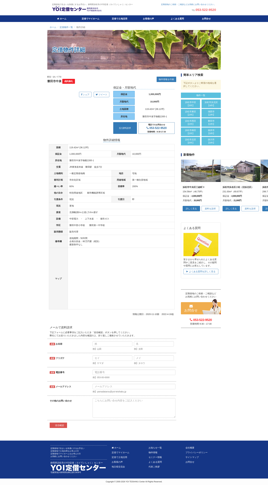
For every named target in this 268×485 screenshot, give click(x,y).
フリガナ (57, 358)
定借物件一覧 (66, 27)
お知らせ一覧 (155, 447)
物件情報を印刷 (166, 79)
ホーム (61, 18)
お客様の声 (148, 18)
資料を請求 (210, 208)
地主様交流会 (118, 466)
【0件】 (190, 141)
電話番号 (57, 372)
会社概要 (190, 447)
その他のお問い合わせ (61, 401)
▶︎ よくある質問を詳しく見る (200, 271)
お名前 (56, 344)
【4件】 (211, 104)
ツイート (101, 94)
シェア (85, 94)
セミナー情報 (155, 457)
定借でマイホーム (90, 18)
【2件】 (190, 113)
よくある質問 (177, 18)
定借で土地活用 (119, 18)
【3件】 (190, 104)
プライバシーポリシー (197, 452)
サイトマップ (192, 457)
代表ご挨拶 (154, 466)
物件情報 (153, 452)
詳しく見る (191, 208)
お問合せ (206, 18)
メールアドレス (60, 386)
